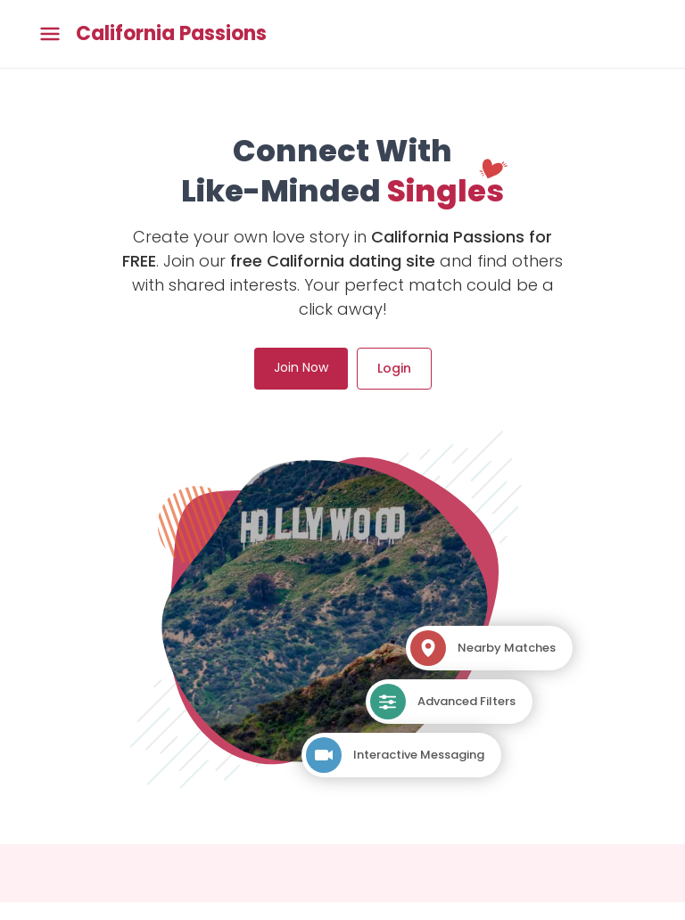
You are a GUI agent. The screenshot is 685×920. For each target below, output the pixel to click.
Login (394, 368)
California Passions (171, 34)
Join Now (301, 367)
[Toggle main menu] (50, 34)
